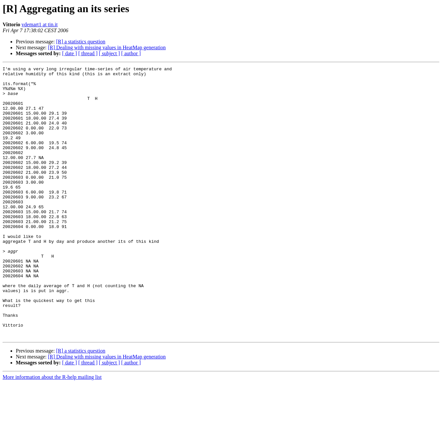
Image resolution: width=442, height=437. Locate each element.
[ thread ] (88, 53)
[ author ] (131, 53)
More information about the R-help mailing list (52, 431)
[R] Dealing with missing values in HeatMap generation (107, 47)
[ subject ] (109, 53)
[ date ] (69, 53)
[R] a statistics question (80, 41)
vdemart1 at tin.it (40, 24)
